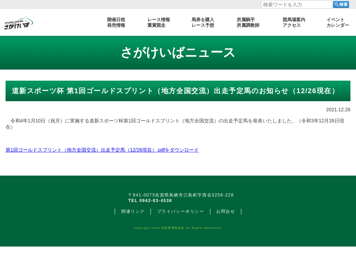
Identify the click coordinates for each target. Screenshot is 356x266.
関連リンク (133, 230)
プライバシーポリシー (180, 230)
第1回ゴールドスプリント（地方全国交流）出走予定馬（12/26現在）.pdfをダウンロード (102, 150)
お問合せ (225, 230)
